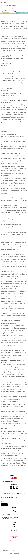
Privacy (14, 542)
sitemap (14, 550)
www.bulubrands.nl (14, 536)
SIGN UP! (4, 504)
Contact (2, 5)
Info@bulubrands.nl (14, 534)
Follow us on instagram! (11, 5)
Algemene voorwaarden (14, 540)
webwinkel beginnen (21, 550)
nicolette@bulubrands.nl (7, 73)
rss (16, 550)
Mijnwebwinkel (16, 553)
